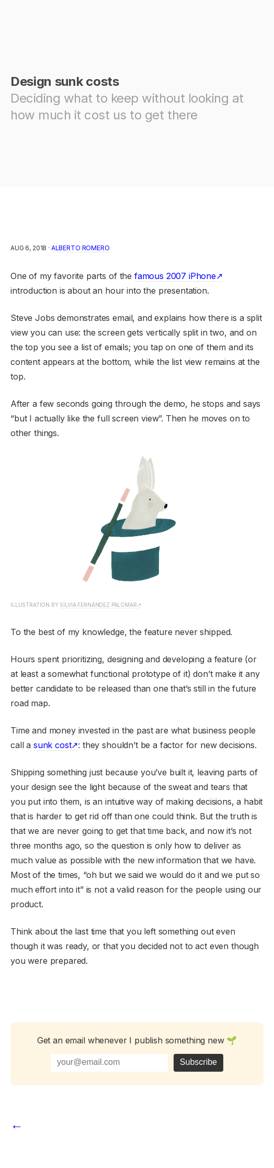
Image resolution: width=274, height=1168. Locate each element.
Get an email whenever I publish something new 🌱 (137, 1040)
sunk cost (52, 745)
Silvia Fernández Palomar (98, 605)
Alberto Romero (80, 248)
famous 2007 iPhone (175, 276)
